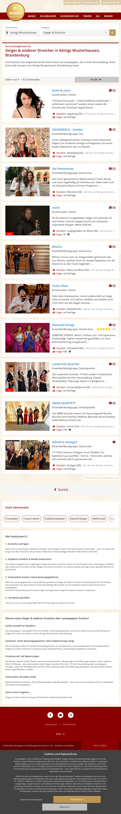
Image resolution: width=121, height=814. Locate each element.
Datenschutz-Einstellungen (31, 799)
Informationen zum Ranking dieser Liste (101, 477)
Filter (97, 80)
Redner (108, 16)
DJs (98, 16)
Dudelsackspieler (55, 518)
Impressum (51, 724)
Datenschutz (69, 724)
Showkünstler (69, 16)
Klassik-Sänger (78, 518)
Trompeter (11, 518)
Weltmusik (99, 518)
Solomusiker (48, 16)
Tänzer (87, 16)
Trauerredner (31, 518)
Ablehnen (65, 806)
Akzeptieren (77, 799)
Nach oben (99, 745)
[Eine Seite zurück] (60, 489)
